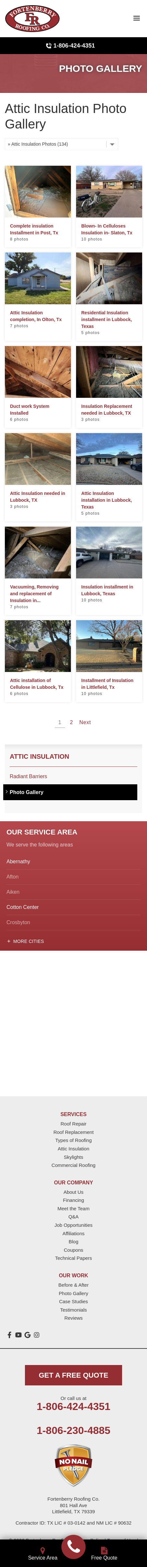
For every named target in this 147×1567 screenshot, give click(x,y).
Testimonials (73, 1310)
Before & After (73, 1285)
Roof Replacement (73, 1132)
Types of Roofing (73, 1140)
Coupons (73, 1250)
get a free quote (73, 1375)
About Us (73, 1192)
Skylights (73, 1157)
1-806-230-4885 (73, 1430)
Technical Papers (73, 1258)
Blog (73, 1241)
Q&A (73, 1216)
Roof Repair (73, 1123)
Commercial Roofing (73, 1165)
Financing (73, 1200)
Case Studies (73, 1301)
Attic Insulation (39, 756)
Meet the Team (74, 1208)
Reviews (73, 1318)
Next (85, 722)
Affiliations (73, 1233)
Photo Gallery (26, 792)
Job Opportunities (73, 1225)
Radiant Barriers (28, 776)
